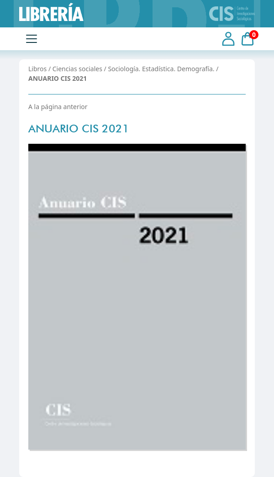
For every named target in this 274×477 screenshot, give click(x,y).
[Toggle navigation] (31, 38)
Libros (37, 68)
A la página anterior (58, 106)
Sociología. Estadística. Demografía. (161, 68)
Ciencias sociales (77, 68)
